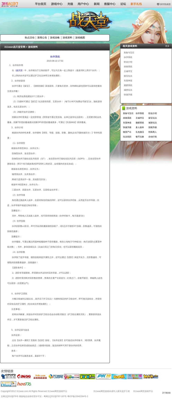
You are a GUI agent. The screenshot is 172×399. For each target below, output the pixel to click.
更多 (167, 46)
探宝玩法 (128, 76)
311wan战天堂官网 (14, 47)
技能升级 (152, 127)
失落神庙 (128, 80)
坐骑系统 (128, 66)
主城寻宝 (128, 71)
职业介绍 (128, 62)
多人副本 (140, 127)
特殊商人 (152, 132)
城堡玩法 (128, 90)
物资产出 (127, 132)
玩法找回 (127, 136)
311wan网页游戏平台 (143, 391)
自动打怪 (152, 136)
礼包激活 (140, 132)
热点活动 (29, 37)
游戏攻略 (55, 37)
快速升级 (128, 94)
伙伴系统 (55, 56)
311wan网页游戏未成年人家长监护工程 (111, 391)
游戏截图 (80, 37)
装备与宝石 (129, 52)
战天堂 (19, 70)
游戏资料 (67, 37)
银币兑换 (140, 136)
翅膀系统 (128, 85)
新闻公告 (42, 37)
